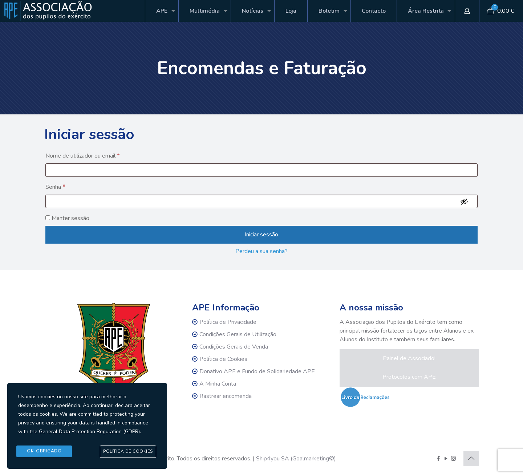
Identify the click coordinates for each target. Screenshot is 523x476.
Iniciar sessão (261, 235)
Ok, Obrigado (44, 451)
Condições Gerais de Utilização (237, 334)
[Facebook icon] (438, 458)
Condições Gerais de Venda (233, 347)
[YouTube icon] (446, 458)
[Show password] (464, 201)
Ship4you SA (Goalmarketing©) (296, 459)
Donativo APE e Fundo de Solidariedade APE (257, 371)
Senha (57, 187)
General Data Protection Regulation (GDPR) (89, 431)
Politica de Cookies (128, 452)
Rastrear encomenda (225, 396)
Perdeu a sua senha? (261, 251)
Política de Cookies (223, 359)
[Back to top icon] (471, 458)
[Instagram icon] (453, 458)
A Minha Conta (217, 384)
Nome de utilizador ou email (84, 156)
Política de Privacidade (227, 322)
